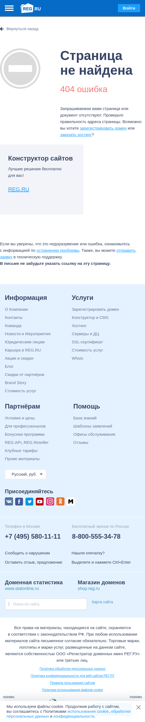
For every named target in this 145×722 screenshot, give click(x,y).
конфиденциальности (73, 716)
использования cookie (88, 711)
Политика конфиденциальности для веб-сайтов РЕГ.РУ (72, 676)
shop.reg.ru (89, 588)
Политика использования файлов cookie (72, 690)
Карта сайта (102, 602)
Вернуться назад (22, 28)
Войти (129, 8)
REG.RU (18, 189)
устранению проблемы (58, 250)
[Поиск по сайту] (9, 604)
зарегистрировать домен (103, 128)
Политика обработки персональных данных (72, 669)
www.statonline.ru (22, 588)
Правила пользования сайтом (72, 683)
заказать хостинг (76, 134)
